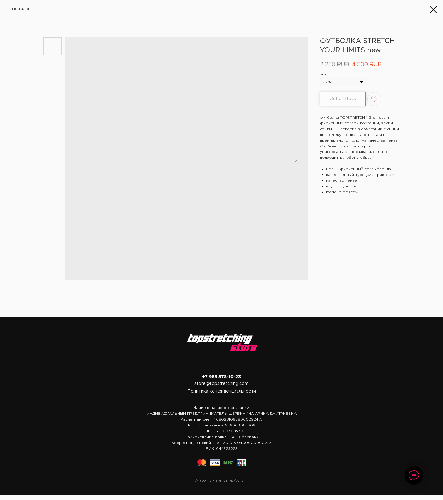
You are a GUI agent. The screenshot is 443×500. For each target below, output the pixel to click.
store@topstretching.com (221, 384)
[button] (221, 391)
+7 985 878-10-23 (221, 377)
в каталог (20, 8)
